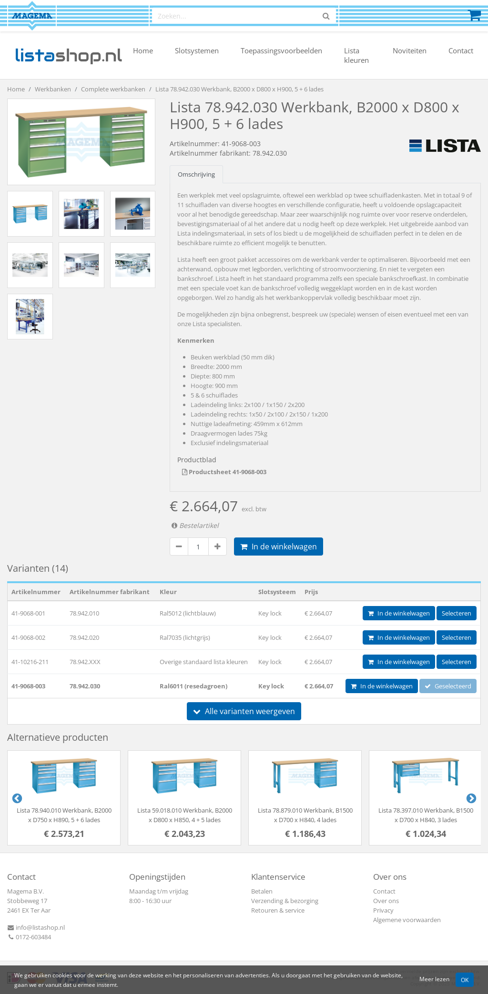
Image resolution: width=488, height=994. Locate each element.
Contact (460, 50)
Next (470, 798)
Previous (16, 798)
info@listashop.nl (36, 927)
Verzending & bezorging (284, 900)
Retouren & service (278, 910)
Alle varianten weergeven (244, 711)
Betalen (262, 891)
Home (143, 50)
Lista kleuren (356, 55)
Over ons (386, 900)
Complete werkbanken (113, 89)
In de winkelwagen (278, 546)
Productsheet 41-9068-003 (224, 471)
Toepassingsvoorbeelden (281, 50)
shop (68, 55)
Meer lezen (434, 979)
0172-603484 (29, 937)
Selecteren (456, 613)
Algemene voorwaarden (407, 919)
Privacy (383, 910)
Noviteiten (410, 50)
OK (464, 980)
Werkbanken (53, 89)
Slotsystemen (197, 50)
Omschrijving (196, 174)
